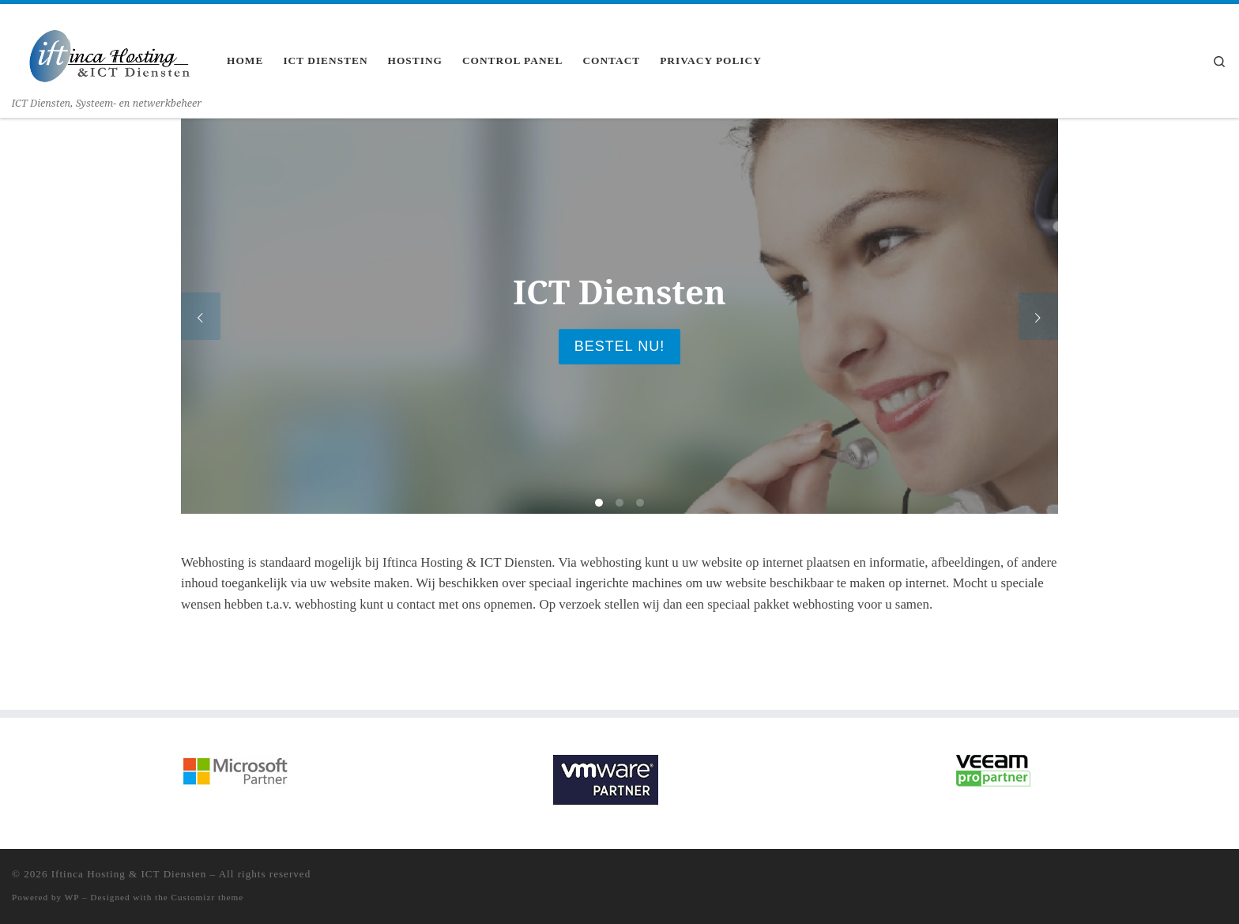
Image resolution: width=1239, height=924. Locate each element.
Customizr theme (207, 897)
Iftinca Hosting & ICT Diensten (129, 874)
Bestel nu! (619, 346)
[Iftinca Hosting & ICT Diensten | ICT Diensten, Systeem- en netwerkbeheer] (107, 48)
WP (72, 897)
